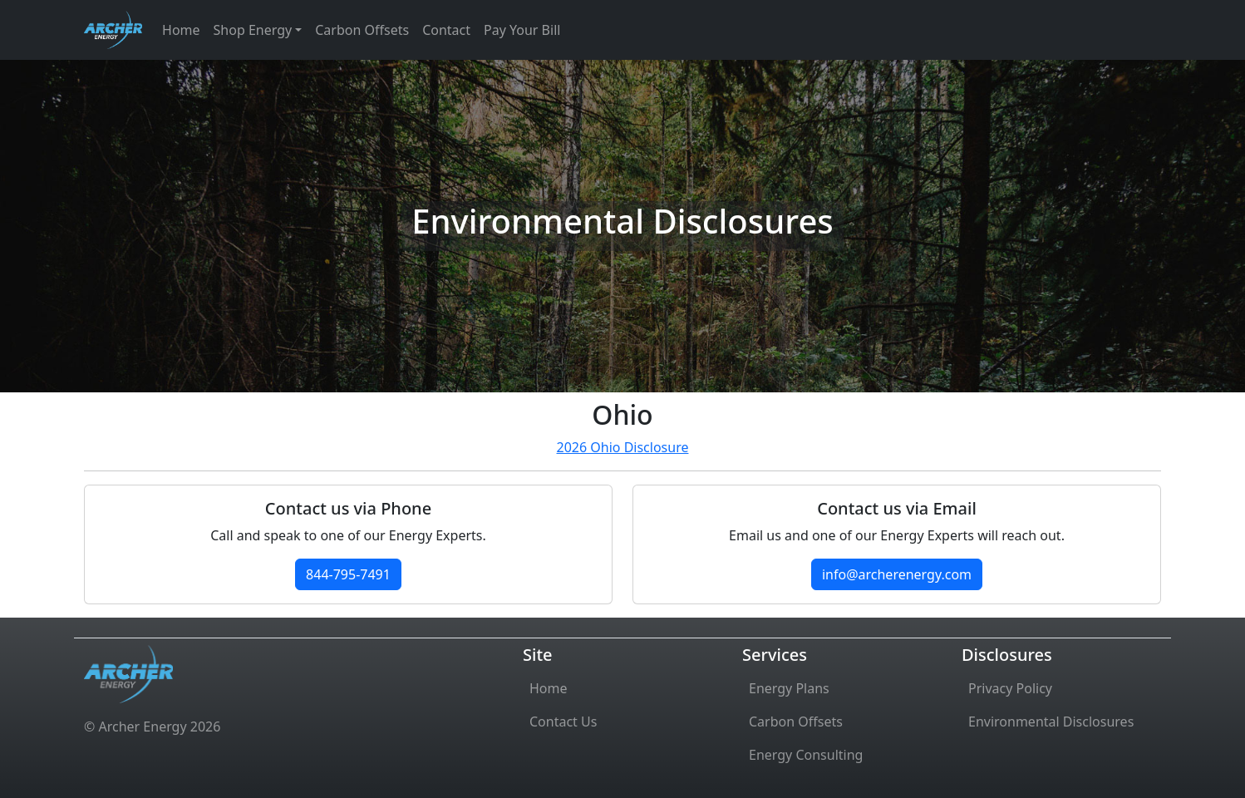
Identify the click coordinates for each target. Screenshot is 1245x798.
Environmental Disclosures (1051, 721)
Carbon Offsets (362, 30)
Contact (446, 30)
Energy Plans (789, 688)
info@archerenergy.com (897, 574)
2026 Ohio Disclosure (623, 447)
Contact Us (563, 721)
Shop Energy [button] (253, 30)
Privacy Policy (1010, 688)
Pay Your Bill (522, 30)
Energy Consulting (806, 755)
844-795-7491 (348, 574)
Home (181, 30)
